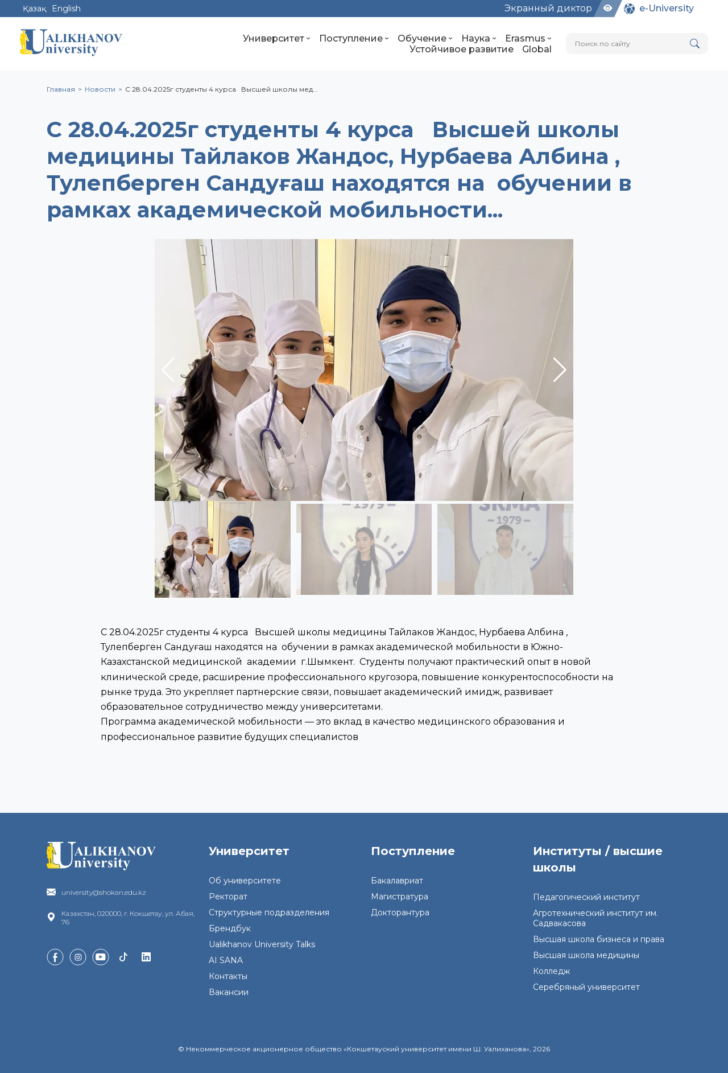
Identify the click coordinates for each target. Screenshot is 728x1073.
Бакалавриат (397, 880)
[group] (364, 370)
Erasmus (528, 38)
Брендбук (230, 928)
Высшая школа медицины (586, 955)
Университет (277, 38)
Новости (100, 89)
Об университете (245, 880)
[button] (560, 370)
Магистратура (399, 896)
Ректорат (228, 896)
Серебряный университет (586, 987)
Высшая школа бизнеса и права (598, 939)
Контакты (228, 976)
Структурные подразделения (269, 912)
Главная (61, 89)
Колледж (551, 971)
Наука (479, 38)
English (66, 8)
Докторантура (400, 912)
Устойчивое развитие (462, 49)
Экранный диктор (548, 8)
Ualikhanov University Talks (262, 944)
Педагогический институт (586, 897)
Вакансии (229, 992)
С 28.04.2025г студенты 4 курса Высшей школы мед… (221, 89)
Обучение (425, 38)
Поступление (354, 38)
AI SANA (226, 960)
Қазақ (34, 8)
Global (537, 49)
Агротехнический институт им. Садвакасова (595, 918)
